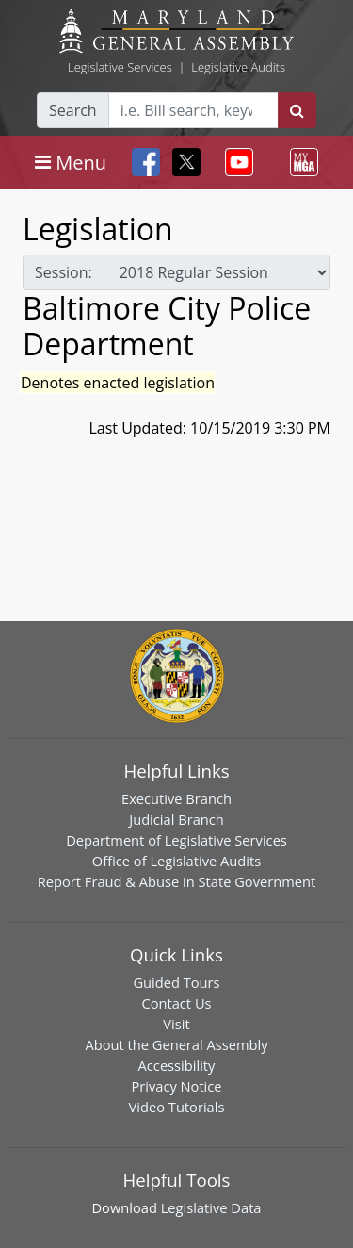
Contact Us (176, 1002)
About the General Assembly (176, 1044)
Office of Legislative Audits (176, 860)
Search (73, 110)
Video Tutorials (177, 1106)
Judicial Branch (176, 819)
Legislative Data (211, 1207)
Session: (63, 272)
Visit (176, 1023)
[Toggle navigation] (71, 162)
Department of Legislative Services (176, 839)
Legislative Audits (238, 66)
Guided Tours (176, 982)
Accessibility (177, 1065)
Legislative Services (120, 66)
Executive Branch (176, 798)
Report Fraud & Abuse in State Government (176, 881)
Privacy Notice (176, 1085)
